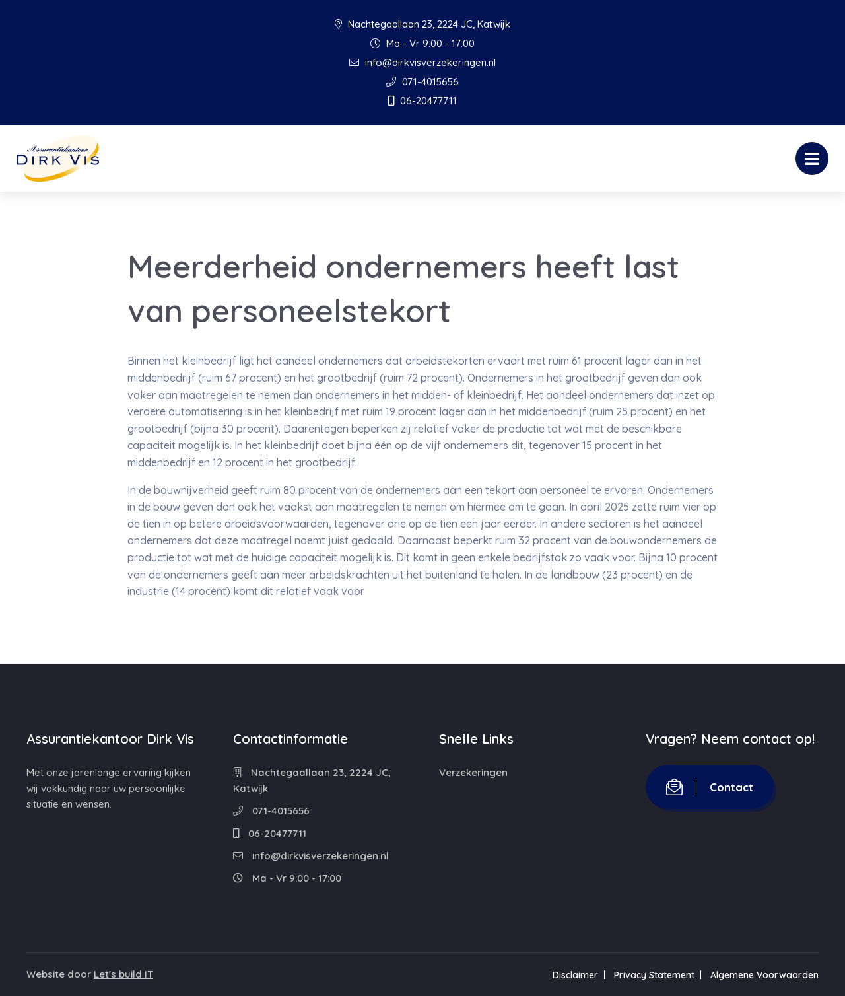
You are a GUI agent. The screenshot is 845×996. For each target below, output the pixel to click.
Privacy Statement (654, 975)
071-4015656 (422, 81)
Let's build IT (123, 974)
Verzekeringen (473, 772)
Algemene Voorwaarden (764, 975)
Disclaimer (575, 975)
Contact (709, 787)
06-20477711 (422, 100)
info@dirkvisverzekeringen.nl (422, 62)
